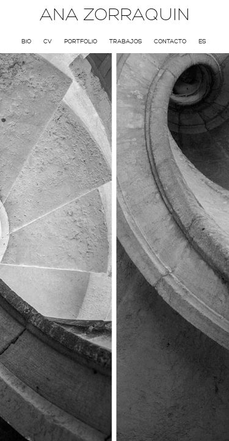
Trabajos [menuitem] (125, 41)
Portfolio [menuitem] (80, 41)
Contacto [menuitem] (170, 41)
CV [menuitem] (47, 41)
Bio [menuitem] (26, 41)
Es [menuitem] (202, 41)
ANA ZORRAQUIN (115, 14)
